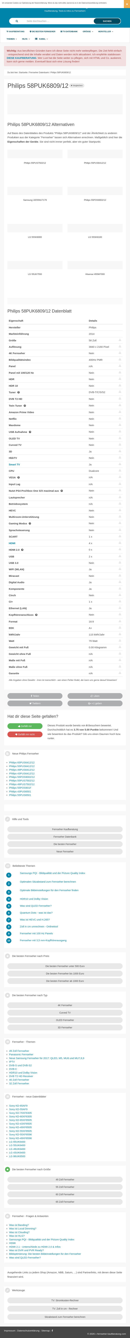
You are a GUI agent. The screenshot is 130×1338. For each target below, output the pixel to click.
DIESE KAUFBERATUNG (21, 57)
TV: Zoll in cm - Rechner (65, 1308)
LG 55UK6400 (17, 1145)
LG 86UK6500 (17, 1156)
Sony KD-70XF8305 (20, 1112)
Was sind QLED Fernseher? (25, 1257)
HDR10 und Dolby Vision (23, 1072)
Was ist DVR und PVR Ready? (26, 1250)
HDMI (12, 543)
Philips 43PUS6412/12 (22, 773)
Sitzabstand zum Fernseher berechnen (65, 1317)
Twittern (35, 703)
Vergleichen (77, 85)
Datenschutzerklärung (90, 3)
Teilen (35, 696)
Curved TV (65, 1012)
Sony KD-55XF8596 (20, 1134)
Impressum (9, 1330)
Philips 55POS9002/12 (22, 777)
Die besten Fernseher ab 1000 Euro (65, 981)
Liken (95, 696)
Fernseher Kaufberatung (65, 829)
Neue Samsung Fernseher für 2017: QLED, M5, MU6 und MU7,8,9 (46, 1058)
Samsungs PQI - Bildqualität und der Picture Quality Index (41, 1239)
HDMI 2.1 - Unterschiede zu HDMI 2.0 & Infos (34, 1246)
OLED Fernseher (65, 1020)
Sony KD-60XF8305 (20, 1116)
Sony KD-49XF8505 (20, 1127)
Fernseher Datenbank (64, 836)
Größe (88, 32)
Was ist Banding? (19, 1225)
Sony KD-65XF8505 (20, 1120)
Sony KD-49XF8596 (20, 1138)
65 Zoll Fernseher (65, 1201)
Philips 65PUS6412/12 (22, 762)
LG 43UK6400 (17, 1152)
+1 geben (95, 703)
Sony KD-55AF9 (18, 1109)
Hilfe (26, 39)
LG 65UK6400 (17, 1141)
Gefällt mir (25, 726)
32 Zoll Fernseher (19, 1083)
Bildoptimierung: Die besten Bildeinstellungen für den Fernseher (45, 1253)
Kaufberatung (16, 32)
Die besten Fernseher (42, 32)
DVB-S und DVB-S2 (20, 1065)
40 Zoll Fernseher (19, 1079)
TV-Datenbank (69, 32)
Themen (12, 39)
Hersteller (105, 32)
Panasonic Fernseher (21, 1054)
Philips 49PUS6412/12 (22, 769)
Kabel (41, 39)
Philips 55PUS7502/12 (22, 780)
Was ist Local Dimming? (22, 1228)
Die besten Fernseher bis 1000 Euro (65, 973)
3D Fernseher (65, 1027)
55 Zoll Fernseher (65, 1187)
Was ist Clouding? (19, 1232)
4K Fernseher (65, 1005)
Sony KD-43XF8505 (20, 1123)
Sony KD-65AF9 (18, 1105)
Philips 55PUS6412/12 (22, 766)
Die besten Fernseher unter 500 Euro (64, 966)
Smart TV (14, 464)
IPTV (12, 1061)
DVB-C (13, 1068)
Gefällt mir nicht (25, 734)
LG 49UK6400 (17, 1149)
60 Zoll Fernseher (65, 1194)
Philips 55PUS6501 (20, 795)
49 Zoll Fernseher (19, 1050)
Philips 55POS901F (20, 787)
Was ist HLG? (17, 1235)
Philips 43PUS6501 (20, 791)
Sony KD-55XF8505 (20, 1130)
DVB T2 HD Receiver (21, 1076)
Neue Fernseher (64, 851)
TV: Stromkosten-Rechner (65, 1300)
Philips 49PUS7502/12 (22, 784)
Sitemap (45, 1330)
